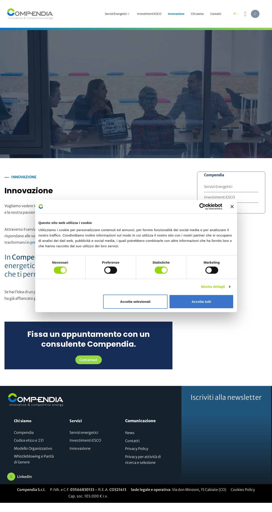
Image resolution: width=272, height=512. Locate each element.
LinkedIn (24, 477)
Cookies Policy (243, 490)
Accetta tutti (201, 301)
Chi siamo (197, 13)
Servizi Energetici (117, 14)
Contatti (215, 13)
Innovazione (176, 13)
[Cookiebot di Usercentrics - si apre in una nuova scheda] (202, 206)
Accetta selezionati (135, 301)
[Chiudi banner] (232, 206)
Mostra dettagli (213, 286)
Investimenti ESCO (149, 13)
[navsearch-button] (245, 13)
